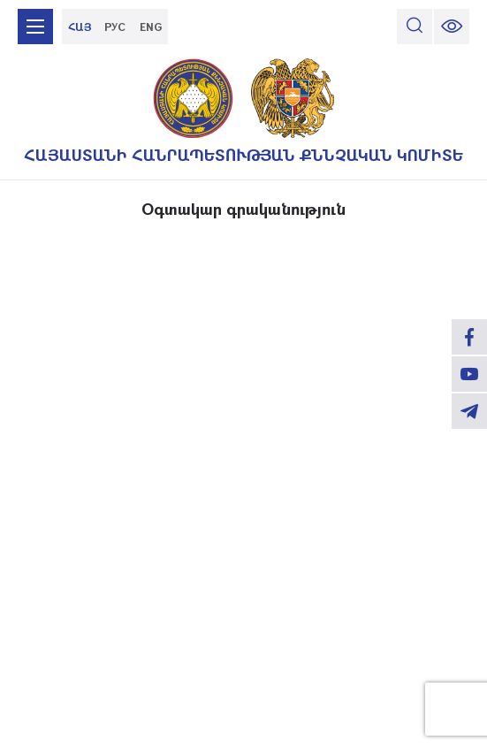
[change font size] (451, 26)
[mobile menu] (35, 26)
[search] (414, 26)
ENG (151, 26)
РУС (115, 26)
